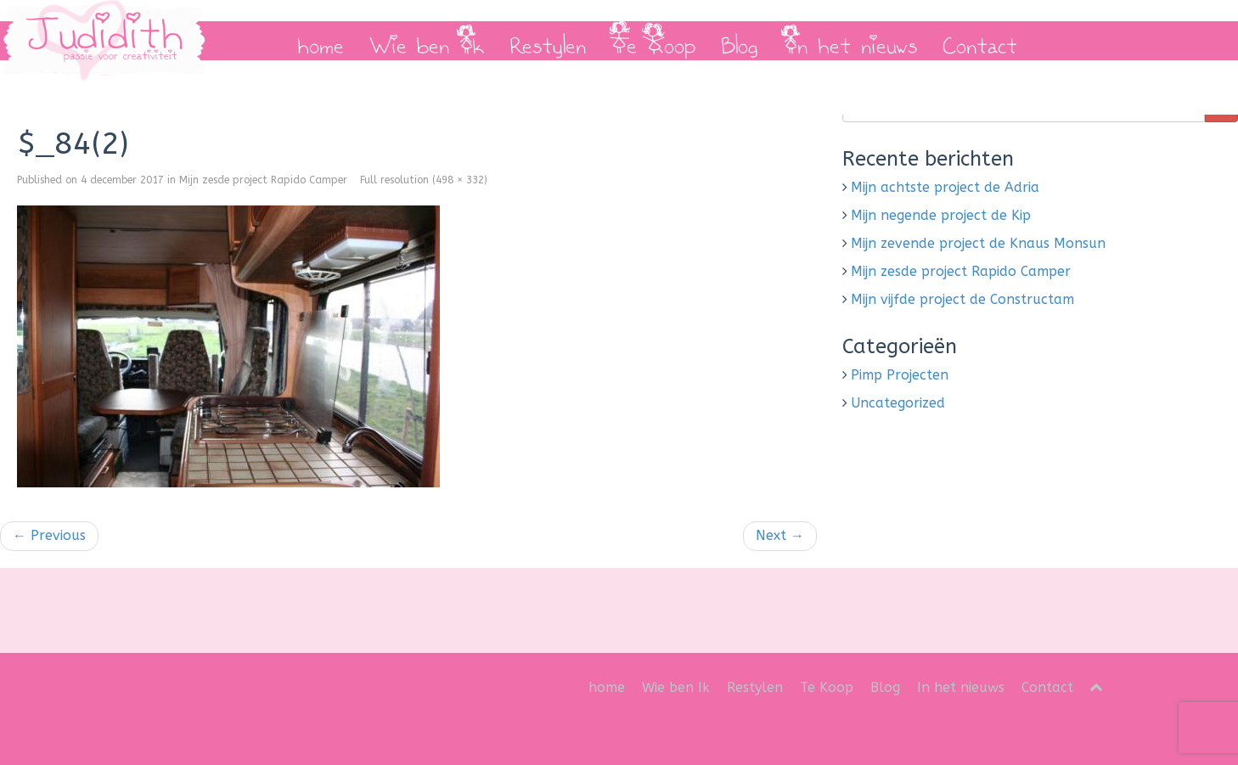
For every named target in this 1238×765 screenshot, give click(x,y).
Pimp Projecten (899, 375)
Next (780, 535)
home (320, 41)
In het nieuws (850, 41)
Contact (980, 41)
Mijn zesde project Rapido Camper (263, 180)
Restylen (547, 41)
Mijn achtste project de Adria (945, 187)
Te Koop (653, 41)
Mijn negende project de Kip (941, 215)
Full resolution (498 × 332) (423, 180)
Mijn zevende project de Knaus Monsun (978, 243)
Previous (49, 535)
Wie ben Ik (426, 41)
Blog (739, 41)
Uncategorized (898, 403)
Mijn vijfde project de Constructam (962, 299)
